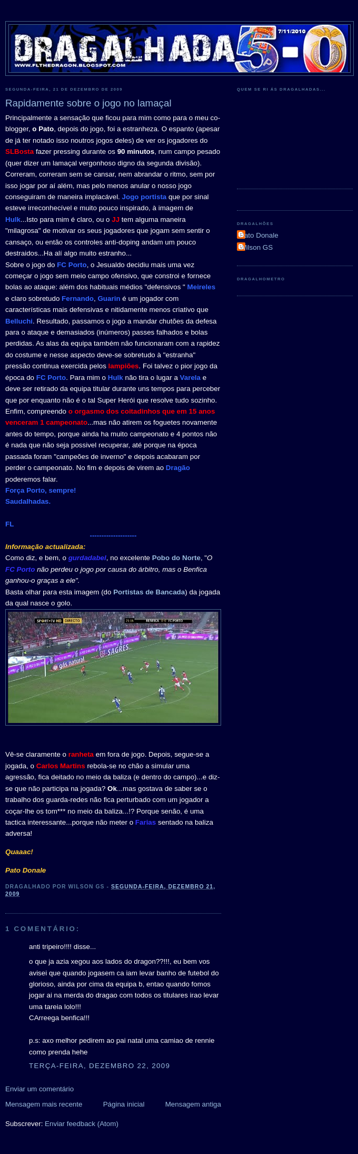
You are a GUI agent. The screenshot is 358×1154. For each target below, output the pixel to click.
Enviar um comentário (39, 1089)
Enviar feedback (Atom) (81, 1124)
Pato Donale (259, 235)
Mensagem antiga (193, 1104)
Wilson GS (256, 247)
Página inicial (124, 1104)
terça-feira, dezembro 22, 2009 (99, 1066)
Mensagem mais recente (43, 1104)
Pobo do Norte (176, 558)
